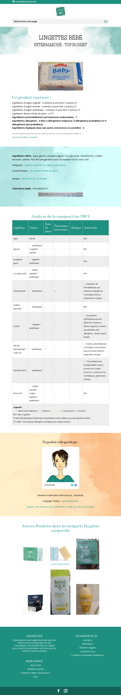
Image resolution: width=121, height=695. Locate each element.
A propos (87, 640)
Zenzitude (49, 484)
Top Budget (41, 178)
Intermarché (27, 178)
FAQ (35, 676)
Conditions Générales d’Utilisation (87, 655)
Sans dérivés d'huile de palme (43, 170)
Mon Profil (35, 665)
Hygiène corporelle (33, 165)
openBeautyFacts (69, 501)
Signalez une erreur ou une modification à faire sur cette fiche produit (60, 506)
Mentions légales (87, 647)
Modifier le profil (35, 669)
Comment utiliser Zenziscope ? (35, 672)
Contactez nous (87, 651)
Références (87, 643)
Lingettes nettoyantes (55, 165)
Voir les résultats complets (25, 137)
